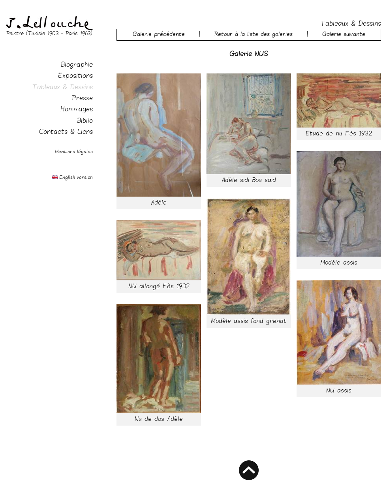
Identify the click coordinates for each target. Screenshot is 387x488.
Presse (82, 99)
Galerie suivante (343, 35)
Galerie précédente (159, 35)
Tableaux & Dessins (62, 88)
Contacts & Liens (66, 132)
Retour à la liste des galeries (253, 35)
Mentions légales (74, 152)
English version (76, 177)
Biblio (85, 121)
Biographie (77, 65)
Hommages (76, 110)
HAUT (249, 470)
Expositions (75, 76)
